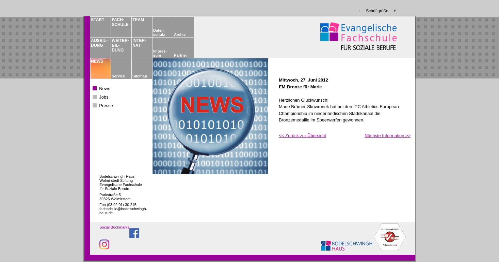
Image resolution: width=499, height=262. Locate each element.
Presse (106, 105)
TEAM (138, 19)
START (97, 19)
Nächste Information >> (388, 135)
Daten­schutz (159, 32)
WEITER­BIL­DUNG (120, 45)
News (104, 88)
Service (118, 76)
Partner (180, 55)
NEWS (97, 61)
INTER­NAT (139, 43)
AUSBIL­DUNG (99, 43)
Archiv (180, 34)
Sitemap (139, 76)
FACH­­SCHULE (120, 22)
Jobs (103, 97)
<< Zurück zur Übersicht (302, 135)
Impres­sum (160, 53)
